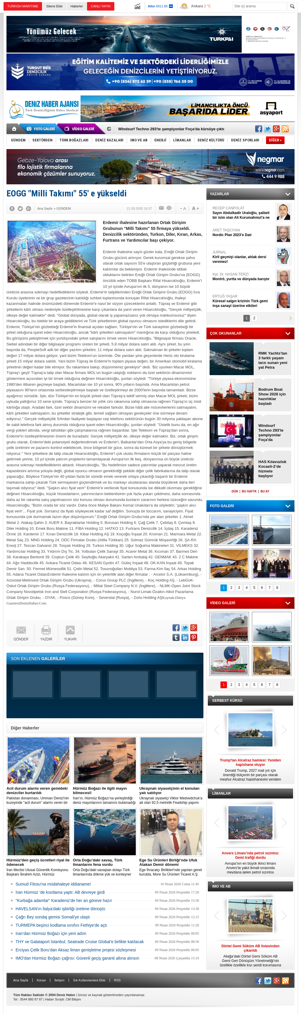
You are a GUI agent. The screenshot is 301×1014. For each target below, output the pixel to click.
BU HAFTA (249, 491)
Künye (41, 980)
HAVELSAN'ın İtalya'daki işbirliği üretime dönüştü (60, 908)
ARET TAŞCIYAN (243, 232)
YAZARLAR (219, 194)
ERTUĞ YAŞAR (243, 301)
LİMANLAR (221, 793)
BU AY (264, 491)
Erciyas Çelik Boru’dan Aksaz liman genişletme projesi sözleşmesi (76, 950)
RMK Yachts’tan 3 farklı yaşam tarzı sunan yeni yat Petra (272, 360)
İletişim (59, 980)
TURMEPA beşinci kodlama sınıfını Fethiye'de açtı (61, 925)
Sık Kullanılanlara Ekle (89, 980)
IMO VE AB (221, 886)
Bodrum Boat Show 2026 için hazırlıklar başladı (272, 396)
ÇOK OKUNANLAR (225, 333)
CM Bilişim (73, 999)
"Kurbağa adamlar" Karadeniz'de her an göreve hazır (64, 900)
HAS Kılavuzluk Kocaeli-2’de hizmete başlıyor (272, 469)
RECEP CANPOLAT (243, 213)
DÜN (235, 491)
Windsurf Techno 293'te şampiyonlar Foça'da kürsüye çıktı (171, 129)
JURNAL (243, 257)
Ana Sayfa (20, 980)
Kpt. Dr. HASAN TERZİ (243, 276)
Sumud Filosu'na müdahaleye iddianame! (53, 884)
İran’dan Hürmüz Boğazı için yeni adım (51, 933)
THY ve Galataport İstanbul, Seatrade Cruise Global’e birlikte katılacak (80, 941)
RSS (117, 980)
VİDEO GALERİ (222, 603)
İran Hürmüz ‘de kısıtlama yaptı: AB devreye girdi (60, 892)
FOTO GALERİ (222, 506)
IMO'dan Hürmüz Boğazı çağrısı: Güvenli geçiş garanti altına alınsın (77, 958)
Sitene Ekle (54, 6)
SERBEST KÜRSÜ (227, 701)
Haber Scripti (54, 999)
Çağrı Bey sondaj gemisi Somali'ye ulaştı (53, 917)
